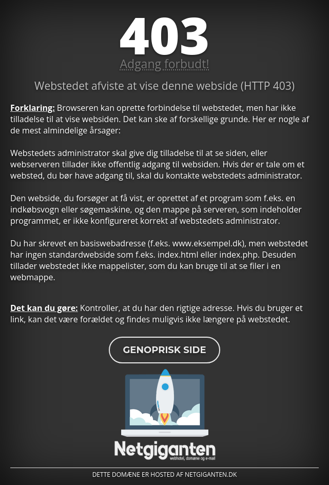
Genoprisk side (164, 350)
